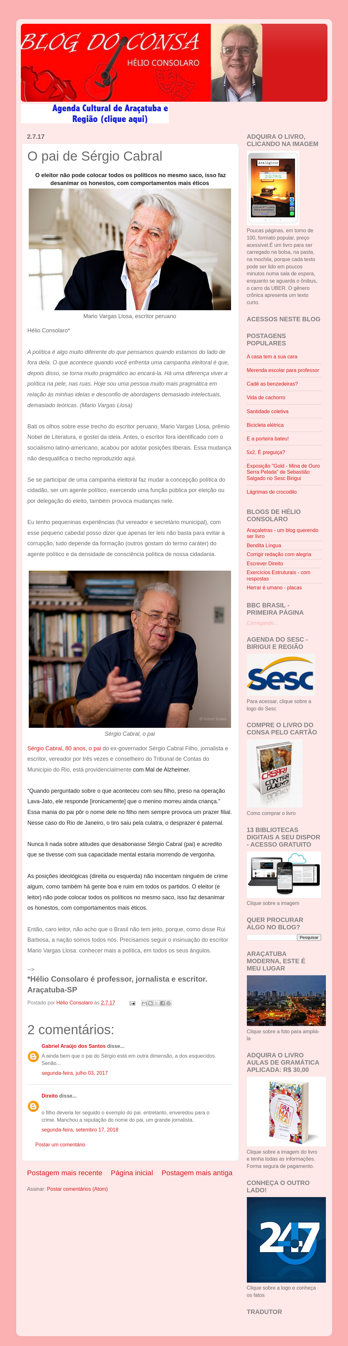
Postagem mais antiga (197, 1173)
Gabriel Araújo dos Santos (74, 1046)
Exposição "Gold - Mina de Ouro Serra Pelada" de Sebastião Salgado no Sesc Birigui (283, 472)
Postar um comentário (60, 1144)
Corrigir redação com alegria (279, 554)
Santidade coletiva (268, 411)
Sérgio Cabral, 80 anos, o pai (64, 748)
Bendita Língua (264, 545)
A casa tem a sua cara (272, 356)
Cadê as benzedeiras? (272, 384)
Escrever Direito (265, 563)
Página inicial (132, 1173)
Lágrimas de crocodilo (272, 492)
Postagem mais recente (64, 1173)
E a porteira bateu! (268, 438)
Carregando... (262, 623)
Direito (50, 1096)
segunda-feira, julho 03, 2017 (75, 1073)
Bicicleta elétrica (265, 425)
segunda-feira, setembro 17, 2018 (80, 1129)
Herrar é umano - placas (274, 587)
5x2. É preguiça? (266, 452)
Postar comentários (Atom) (77, 1189)
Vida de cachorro (266, 397)
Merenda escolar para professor (283, 370)
